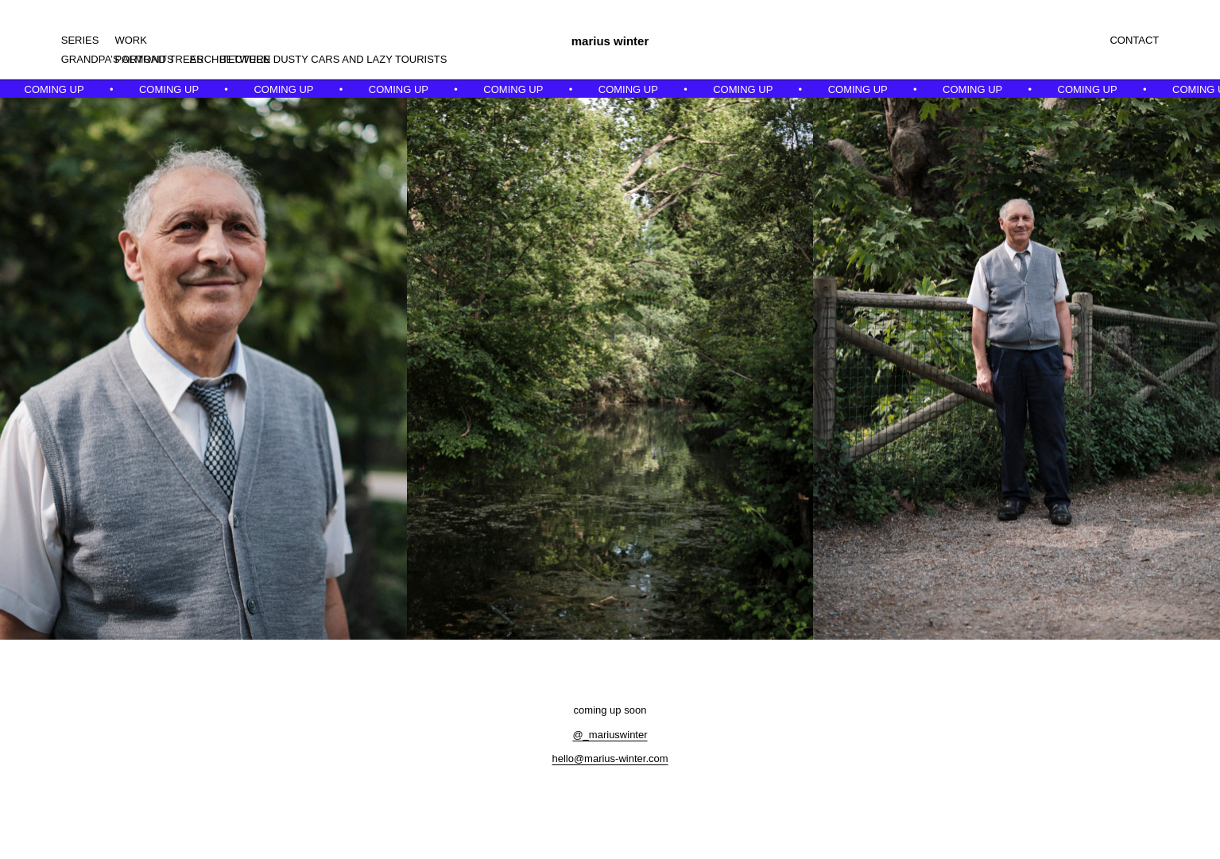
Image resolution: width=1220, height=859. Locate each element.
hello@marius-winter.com (610, 758)
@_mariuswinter (609, 735)
